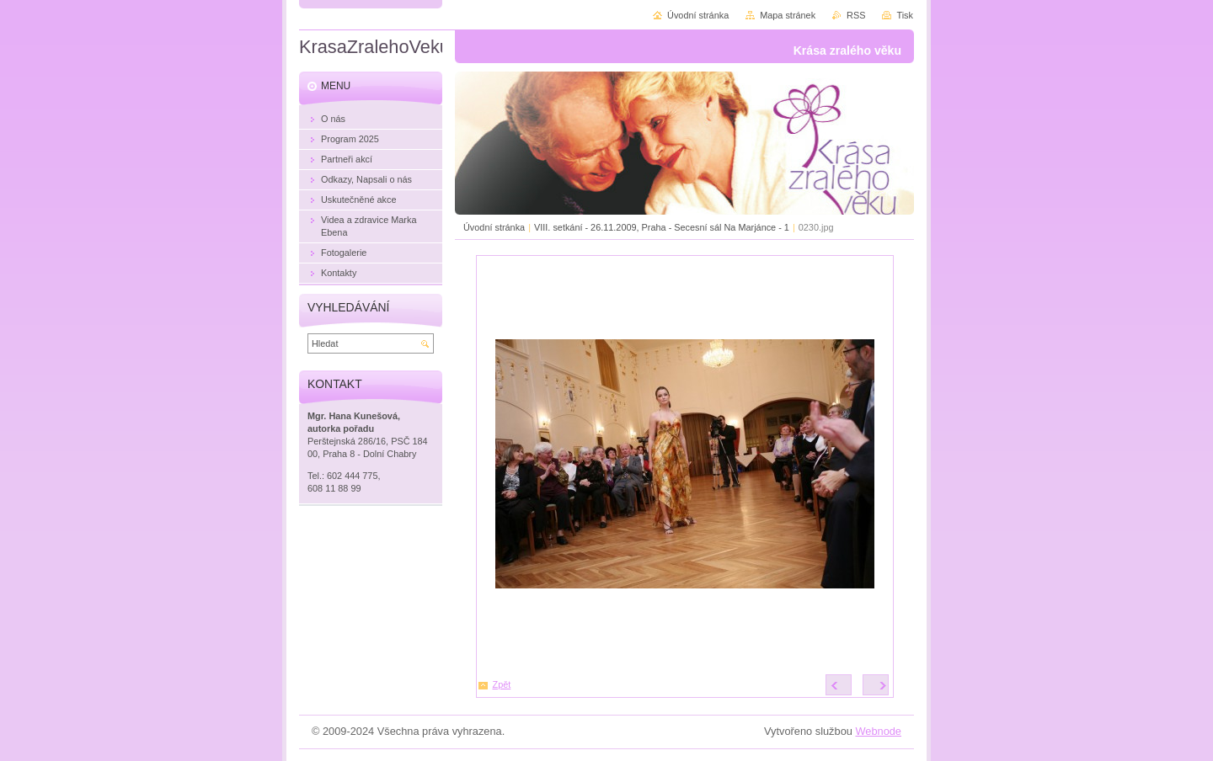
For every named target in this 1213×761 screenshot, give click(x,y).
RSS (856, 15)
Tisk (904, 15)
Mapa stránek (787, 15)
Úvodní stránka (494, 227)
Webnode (878, 731)
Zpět (502, 684)
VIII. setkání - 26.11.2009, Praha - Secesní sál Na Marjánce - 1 (661, 227)
